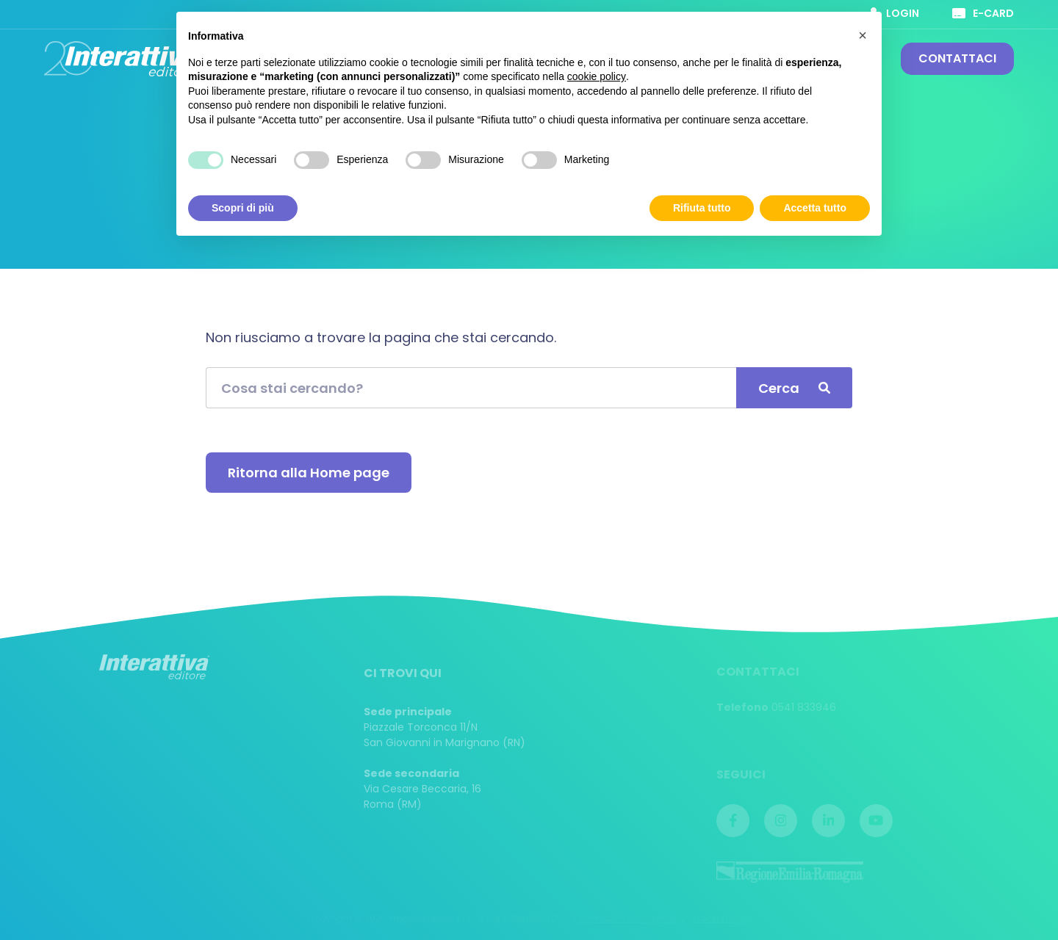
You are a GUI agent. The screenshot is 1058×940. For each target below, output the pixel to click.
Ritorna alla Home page (308, 472)
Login (893, 13)
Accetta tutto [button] (814, 208)
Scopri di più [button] (243, 208)
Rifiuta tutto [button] (702, 208)
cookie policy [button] (596, 76)
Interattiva (121, 58)
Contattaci (957, 58)
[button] (862, 35)
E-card (983, 13)
